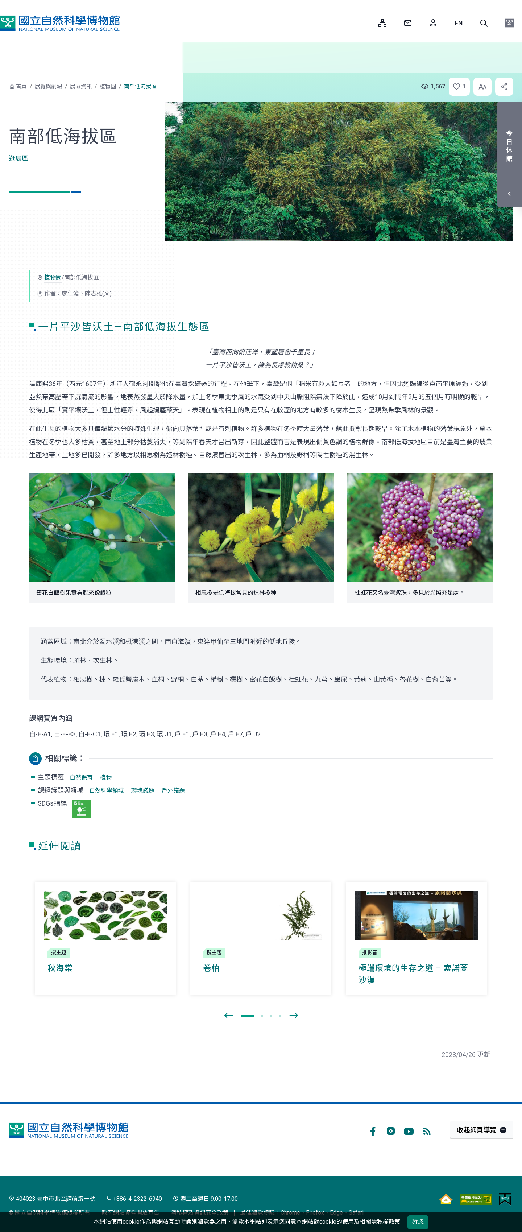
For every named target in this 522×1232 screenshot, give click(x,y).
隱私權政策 (385, 1221)
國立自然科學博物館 (60, 23)
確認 (418, 1222)
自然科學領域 (106, 790)
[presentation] (228, 1016)
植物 (106, 777)
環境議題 (142, 790)
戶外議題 (173, 790)
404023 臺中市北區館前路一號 (52, 1198)
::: (367, 23)
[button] (484, 23)
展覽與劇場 (48, 86)
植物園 (108, 86)
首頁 (21, 86)
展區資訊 (81, 86)
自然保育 (81, 777)
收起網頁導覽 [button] (476, 1130)
